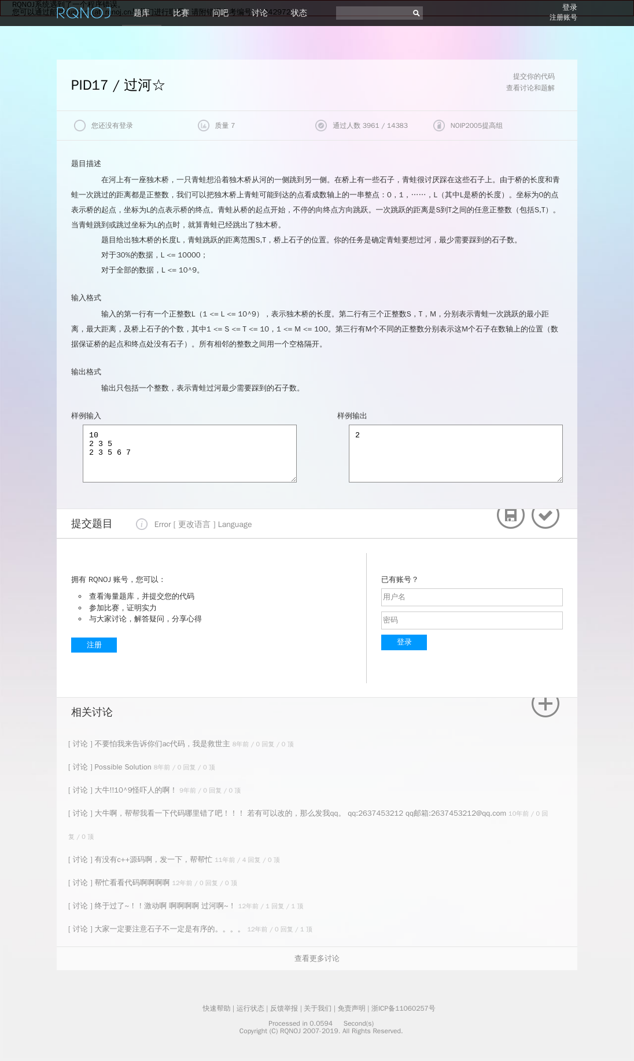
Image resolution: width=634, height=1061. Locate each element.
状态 (299, 13)
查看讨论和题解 (530, 88)
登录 (569, 7)
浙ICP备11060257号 (403, 1008)
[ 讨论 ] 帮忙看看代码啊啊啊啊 (120, 882)
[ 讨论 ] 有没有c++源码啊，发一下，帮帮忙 (141, 859)
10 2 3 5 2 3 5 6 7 (190, 453)
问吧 (220, 13)
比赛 (181, 13)
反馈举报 (284, 1008)
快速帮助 (216, 1008)
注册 (94, 644)
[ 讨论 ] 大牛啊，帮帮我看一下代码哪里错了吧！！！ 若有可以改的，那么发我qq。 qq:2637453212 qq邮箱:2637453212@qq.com (288, 813)
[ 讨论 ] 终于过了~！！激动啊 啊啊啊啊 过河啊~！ (153, 906)
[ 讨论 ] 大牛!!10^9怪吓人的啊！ (123, 790)
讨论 (260, 13)
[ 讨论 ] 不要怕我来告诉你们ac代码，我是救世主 (150, 744)
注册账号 (563, 17)
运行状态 (250, 1008)
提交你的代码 (534, 76)
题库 (142, 13)
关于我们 (317, 1008)
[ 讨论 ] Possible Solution (111, 767)
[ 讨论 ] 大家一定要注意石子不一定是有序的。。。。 (157, 929)
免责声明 (352, 1008)
